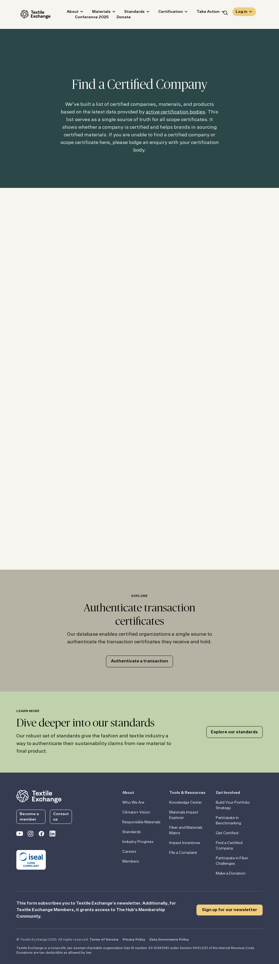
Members (130, 861)
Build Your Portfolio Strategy (233, 805)
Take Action (204, 12)
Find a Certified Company (229, 845)
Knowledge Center (185, 802)
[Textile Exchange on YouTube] (19, 834)
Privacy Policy (134, 939)
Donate (120, 18)
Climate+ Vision (136, 812)
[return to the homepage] (39, 796)
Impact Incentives (184, 843)
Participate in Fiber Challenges (232, 861)
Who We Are (133, 802)
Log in (241, 12)
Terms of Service (104, 939)
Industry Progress (137, 842)
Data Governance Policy (169, 939)
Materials (97, 12)
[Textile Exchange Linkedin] (52, 834)
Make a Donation (230, 873)
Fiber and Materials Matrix (185, 830)
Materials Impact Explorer (183, 815)
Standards (130, 12)
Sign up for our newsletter (229, 910)
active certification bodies (175, 112)
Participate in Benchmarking (228, 820)
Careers (129, 852)
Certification (166, 12)
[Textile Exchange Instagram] (30, 834)
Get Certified (227, 833)
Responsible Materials (141, 822)
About (68, 12)
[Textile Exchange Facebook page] (41, 834)
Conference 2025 (87, 18)
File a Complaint (183, 853)
